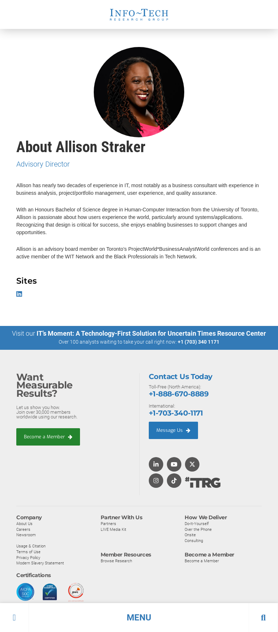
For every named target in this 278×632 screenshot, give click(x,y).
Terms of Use (28, 551)
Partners (108, 523)
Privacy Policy (28, 557)
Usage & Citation (31, 546)
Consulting (194, 540)
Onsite (190, 534)
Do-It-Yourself (197, 523)
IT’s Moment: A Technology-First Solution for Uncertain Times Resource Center (151, 333)
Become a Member (48, 436)
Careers (23, 529)
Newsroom (26, 534)
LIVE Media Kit (113, 529)
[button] (139, 617)
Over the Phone (198, 529)
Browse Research (116, 560)
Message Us (173, 430)
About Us (24, 523)
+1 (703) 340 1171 (198, 342)
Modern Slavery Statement (40, 562)
